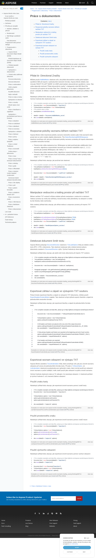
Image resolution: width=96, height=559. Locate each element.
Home (31, 8)
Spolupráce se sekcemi (15, 99)
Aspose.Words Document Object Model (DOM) (14, 54)
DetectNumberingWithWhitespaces (41, 139)
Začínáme (8, 23)
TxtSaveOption (83, 376)
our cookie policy (74, 544)
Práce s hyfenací (13, 134)
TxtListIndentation (53, 374)
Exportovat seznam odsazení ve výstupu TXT (45, 47)
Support (51, 3)
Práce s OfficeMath (14, 168)
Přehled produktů (10, 20)
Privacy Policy (55, 550)
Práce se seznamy (13, 129)
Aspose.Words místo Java (11, 13)
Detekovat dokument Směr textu (45, 37)
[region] (59, 110)
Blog (26, 541)
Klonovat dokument (14, 81)
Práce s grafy (12, 166)
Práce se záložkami (14, 123)
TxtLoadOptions (72, 247)
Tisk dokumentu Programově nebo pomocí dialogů (13, 42)
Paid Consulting (6, 541)
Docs (3, 538)
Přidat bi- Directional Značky (44, 24)
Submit (79, 513)
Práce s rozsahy (13, 102)
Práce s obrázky (13, 163)
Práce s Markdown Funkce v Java (40, 500)
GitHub (54, 123)
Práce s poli (11, 185)
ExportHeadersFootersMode (39, 307)
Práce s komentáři (13, 148)
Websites (59, 3)
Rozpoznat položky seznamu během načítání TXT (44, 28)
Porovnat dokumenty (14, 79)
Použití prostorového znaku (49, 54)
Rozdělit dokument (13, 91)
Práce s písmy (12, 137)
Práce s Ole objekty (14, 182)
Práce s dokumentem (14, 209)
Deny (84, 552)
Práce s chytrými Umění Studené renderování (12, 173)
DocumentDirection (53, 247)
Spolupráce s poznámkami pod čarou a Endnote (14, 116)
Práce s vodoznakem (14, 84)
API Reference (9, 217)
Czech (82, 3)
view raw (85, 121)
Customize (70, 552)
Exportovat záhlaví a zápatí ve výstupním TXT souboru (45, 41)
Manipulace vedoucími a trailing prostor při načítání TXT (45, 33)
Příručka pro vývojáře (11, 26)
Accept (77, 547)
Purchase (43, 3)
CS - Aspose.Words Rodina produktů (45, 8)
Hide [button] (48, 21)
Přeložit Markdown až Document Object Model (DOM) (14, 60)
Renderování (10, 33)
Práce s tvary (12, 156)
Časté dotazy (9, 219)
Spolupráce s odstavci (14, 131)
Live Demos (29, 538)
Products (34, 3)
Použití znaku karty (46, 51)
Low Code (8, 211)
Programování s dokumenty (39, 10)
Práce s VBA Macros (14, 201)
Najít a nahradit (12, 94)
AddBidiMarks (44, 79)
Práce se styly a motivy (15, 97)
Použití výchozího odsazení (49, 56)
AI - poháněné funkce (11, 214)
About (67, 3)
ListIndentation (37, 378)
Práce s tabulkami (13, 126)
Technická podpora (10, 222)
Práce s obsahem (13, 121)
